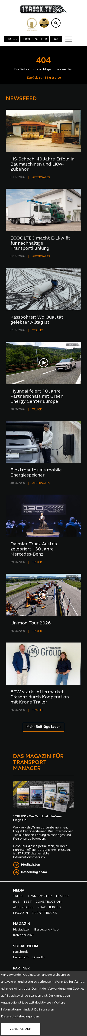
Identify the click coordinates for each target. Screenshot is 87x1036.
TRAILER (38, 330)
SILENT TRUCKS (44, 913)
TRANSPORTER (35, 39)
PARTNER (21, 968)
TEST (27, 902)
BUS (56, 39)
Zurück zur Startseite (43, 78)
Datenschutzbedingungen (20, 1016)
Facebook (20, 952)
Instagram (21, 957)
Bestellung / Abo (34, 872)
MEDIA (18, 890)
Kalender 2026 (23, 935)
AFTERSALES (41, 177)
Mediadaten (30, 865)
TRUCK (11, 39)
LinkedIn (38, 957)
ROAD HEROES (49, 907)
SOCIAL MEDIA (26, 946)
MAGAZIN (20, 913)
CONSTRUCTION (48, 902)
